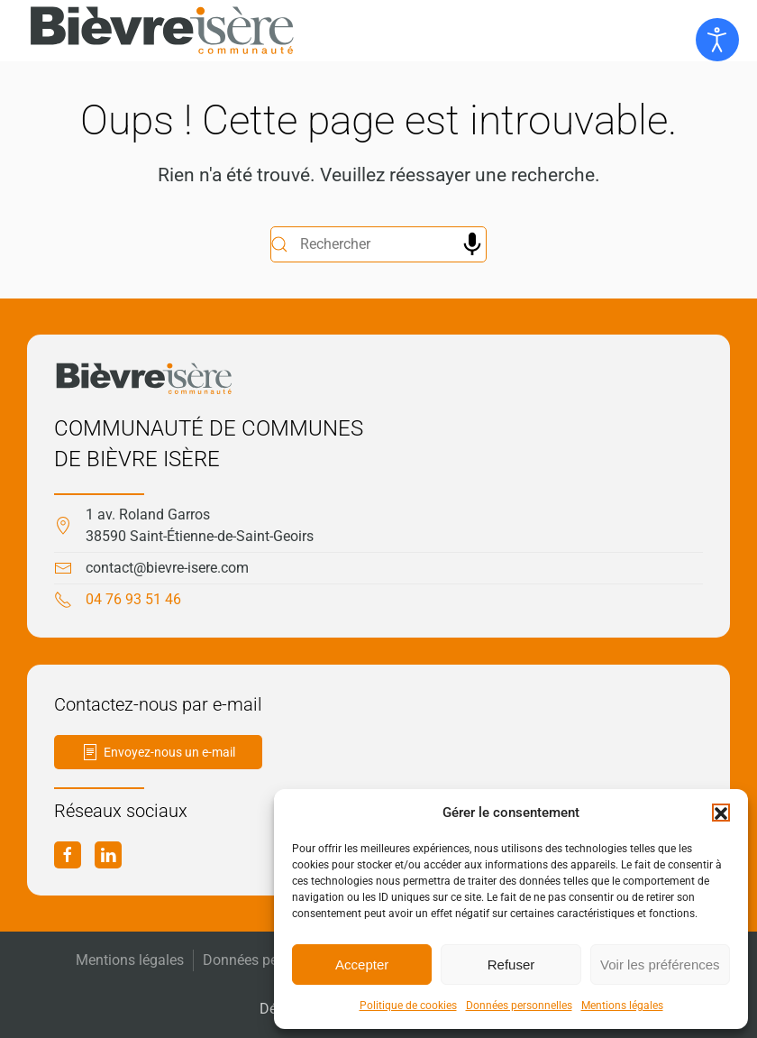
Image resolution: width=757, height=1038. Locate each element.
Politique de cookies (408, 1005)
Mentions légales (622, 1005)
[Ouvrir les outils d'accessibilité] (717, 39)
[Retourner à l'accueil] (162, 31)
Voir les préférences (660, 964)
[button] (721, 813)
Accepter (361, 964)
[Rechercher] (378, 244)
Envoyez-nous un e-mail (158, 752)
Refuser (511, 964)
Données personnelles (519, 1005)
